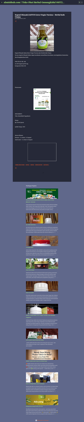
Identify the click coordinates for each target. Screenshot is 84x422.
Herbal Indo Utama (19, 164)
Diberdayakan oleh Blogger (42, 420)
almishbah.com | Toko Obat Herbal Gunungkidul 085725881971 (37, 2)
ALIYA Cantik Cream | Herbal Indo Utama (35, 340)
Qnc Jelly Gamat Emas (31, 224)
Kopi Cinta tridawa (30, 270)
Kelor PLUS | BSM (30, 292)
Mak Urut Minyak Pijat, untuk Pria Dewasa (35, 383)
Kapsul (27, 164)
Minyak (32, 164)
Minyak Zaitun (38, 164)
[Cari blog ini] (76, 2)
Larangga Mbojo (29, 247)
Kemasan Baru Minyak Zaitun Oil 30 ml (34, 406)
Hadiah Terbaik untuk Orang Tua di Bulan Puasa (36, 361)
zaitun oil (46, 164)
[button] (16, 21)
